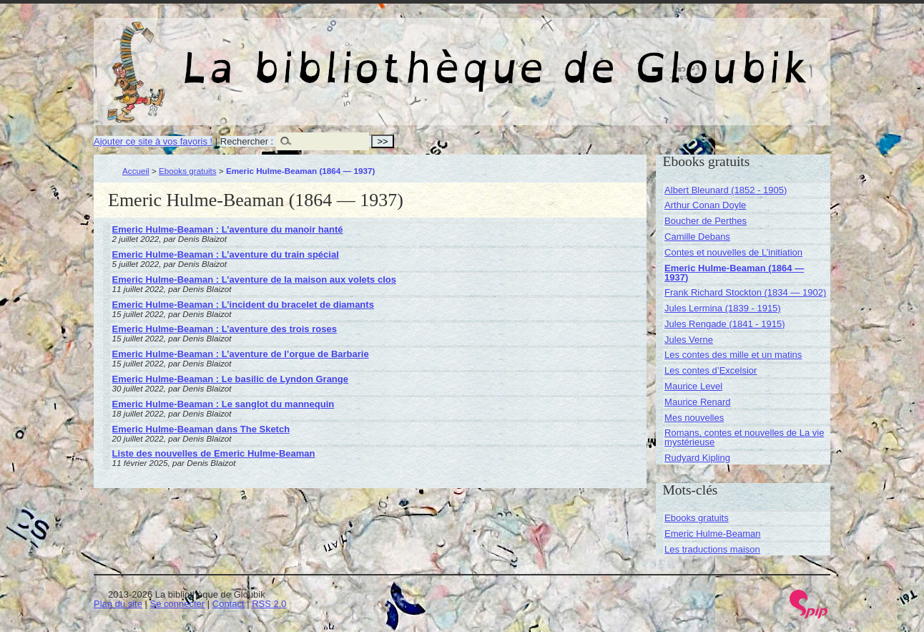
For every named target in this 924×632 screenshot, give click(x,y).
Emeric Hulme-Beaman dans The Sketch (201, 429)
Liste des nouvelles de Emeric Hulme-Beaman (213, 453)
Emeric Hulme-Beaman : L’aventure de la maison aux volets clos (254, 279)
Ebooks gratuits (188, 170)
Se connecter (177, 603)
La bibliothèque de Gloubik (613, 56)
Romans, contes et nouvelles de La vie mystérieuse (744, 437)
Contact (228, 603)
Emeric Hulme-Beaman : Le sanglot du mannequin (223, 404)
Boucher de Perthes (705, 220)
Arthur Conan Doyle (705, 205)
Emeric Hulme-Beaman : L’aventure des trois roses (224, 329)
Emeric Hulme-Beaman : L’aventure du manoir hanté (227, 229)
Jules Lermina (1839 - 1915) (722, 308)
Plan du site (118, 603)
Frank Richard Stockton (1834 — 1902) (745, 292)
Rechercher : (246, 141)
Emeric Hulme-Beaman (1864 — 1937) (734, 273)
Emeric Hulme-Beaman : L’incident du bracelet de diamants (243, 304)
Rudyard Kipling (697, 457)
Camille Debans (697, 236)
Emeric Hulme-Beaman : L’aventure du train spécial (225, 254)
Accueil (135, 170)
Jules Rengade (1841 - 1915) (724, 324)
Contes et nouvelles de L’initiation (733, 252)
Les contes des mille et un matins (733, 354)
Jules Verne (688, 339)
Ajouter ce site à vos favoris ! (153, 141)
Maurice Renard (697, 402)
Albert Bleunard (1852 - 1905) (725, 190)
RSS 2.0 (269, 603)
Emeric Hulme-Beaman (712, 533)
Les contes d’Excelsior (710, 370)
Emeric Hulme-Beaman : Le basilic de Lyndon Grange (230, 379)
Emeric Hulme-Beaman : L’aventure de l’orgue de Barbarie (240, 354)
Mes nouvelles (694, 417)
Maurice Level (693, 386)
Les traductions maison (712, 549)
